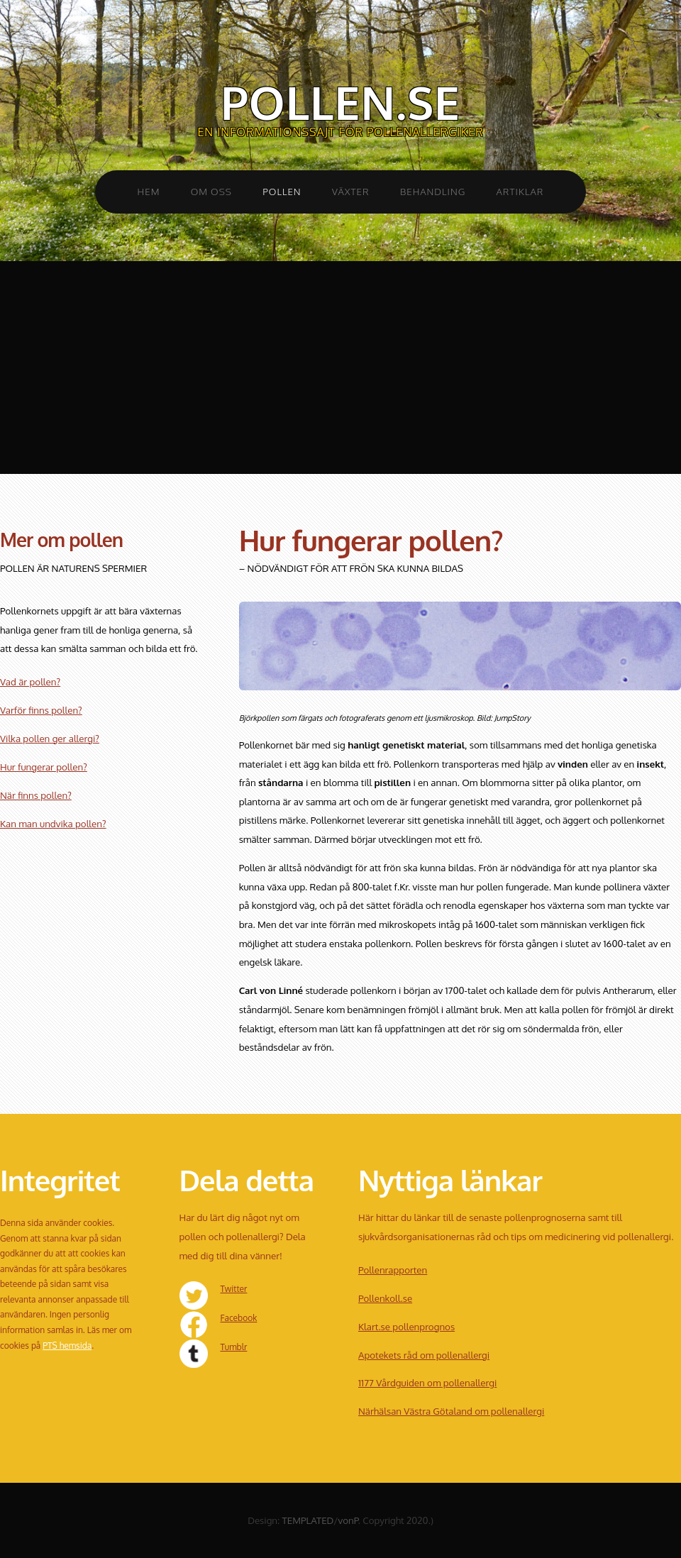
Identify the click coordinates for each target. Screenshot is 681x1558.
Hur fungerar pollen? (43, 767)
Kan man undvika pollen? (53, 823)
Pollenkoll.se (385, 1298)
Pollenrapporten (392, 1270)
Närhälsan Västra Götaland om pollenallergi (451, 1411)
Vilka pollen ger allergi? (49, 738)
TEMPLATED (308, 1520)
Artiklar (520, 191)
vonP (348, 1520)
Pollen (281, 191)
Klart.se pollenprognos (406, 1326)
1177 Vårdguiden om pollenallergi (427, 1382)
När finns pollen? (36, 795)
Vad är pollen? (30, 681)
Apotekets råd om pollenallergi (423, 1355)
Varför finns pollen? (41, 710)
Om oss (211, 191)
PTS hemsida (67, 1345)
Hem (149, 191)
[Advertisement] (340, 367)
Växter (351, 191)
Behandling (432, 191)
